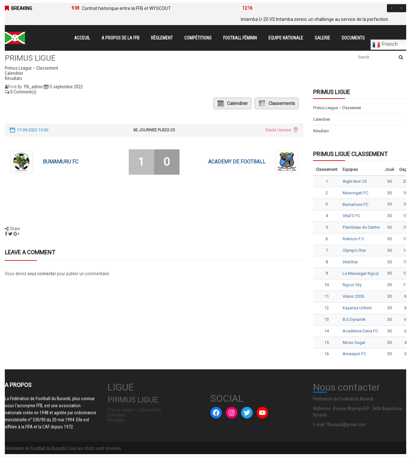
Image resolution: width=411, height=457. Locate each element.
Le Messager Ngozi (361, 273)
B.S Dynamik (354, 319)
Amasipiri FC (354, 353)
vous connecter (41, 273)
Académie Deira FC (360, 331)
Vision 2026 (353, 296)
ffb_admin (33, 86)
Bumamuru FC (60, 162)
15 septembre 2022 (63, 86)
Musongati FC (355, 192)
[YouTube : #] (262, 412)
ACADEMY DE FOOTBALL (237, 162)
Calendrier (232, 103)
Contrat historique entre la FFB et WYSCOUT (126, 8)
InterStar (350, 261)
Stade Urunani (278, 130)
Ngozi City (352, 284)
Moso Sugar (354, 342)
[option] (147, 8)
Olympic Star (354, 250)
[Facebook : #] (216, 412)
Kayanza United (357, 307)
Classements (276, 103)
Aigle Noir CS (355, 181)
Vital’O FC (351, 215)
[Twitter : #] (247, 412)
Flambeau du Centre (361, 227)
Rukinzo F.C (353, 238)
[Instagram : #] (231, 412)
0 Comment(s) (20, 91)
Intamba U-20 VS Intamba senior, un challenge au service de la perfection (314, 19)
